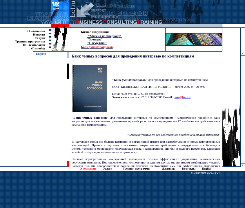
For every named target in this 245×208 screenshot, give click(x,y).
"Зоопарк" (95, 39)
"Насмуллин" (97, 42)
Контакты (188, 168)
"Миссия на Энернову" (104, 36)
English (41, 53)
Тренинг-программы (30, 41)
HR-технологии (34, 45)
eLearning (38, 48)
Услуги (40, 38)
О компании (36, 31)
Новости (39, 34)
